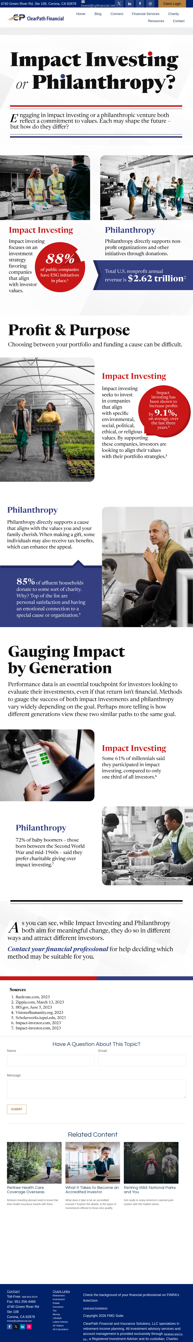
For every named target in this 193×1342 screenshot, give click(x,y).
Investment (59, 1299)
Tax (55, 1310)
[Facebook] (140, 4)
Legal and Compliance (95, 1308)
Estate (56, 1303)
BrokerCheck (90, 1300)
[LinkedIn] (129, 4)
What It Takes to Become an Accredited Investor (92, 1190)
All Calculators (60, 1329)
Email (102, 1051)
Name (11, 1051)
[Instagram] (29, 1326)
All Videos (58, 1325)
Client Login (172, 4)
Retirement (59, 1295)
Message (14, 1075)
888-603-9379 (29, 1296)
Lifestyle (57, 1318)
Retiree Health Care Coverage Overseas (25, 1190)
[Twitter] (119, 4)
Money (56, 1314)
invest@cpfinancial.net (19, 1320)
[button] (81, 13)
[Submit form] (16, 1109)
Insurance (58, 1306)
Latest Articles (60, 1321)
